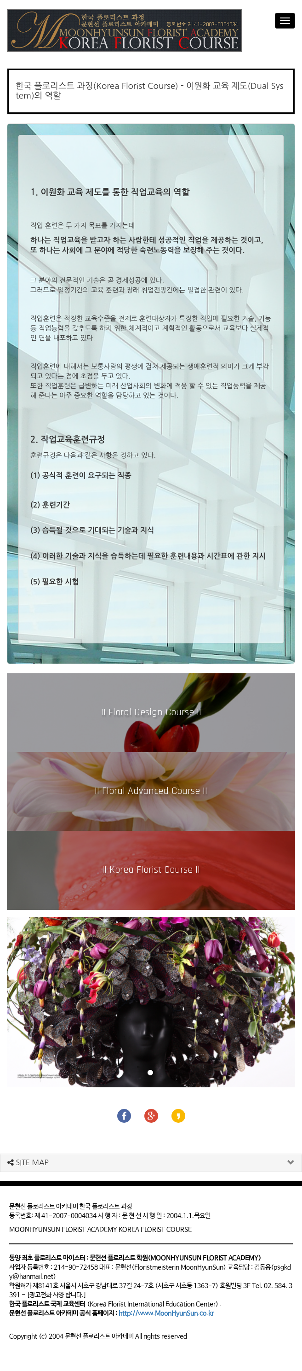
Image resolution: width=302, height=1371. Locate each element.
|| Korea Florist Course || (151, 869)
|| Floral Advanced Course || (151, 791)
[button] (28, 1002)
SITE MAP (28, 1162)
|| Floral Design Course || (151, 712)
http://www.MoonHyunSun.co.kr (166, 1313)
